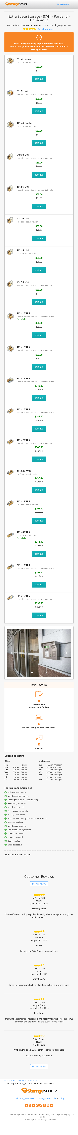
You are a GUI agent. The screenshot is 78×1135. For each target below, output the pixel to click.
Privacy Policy (50, 1114)
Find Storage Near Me (19, 1114)
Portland (33, 1080)
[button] (11, 653)
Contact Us (41, 1117)
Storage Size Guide (47, 1098)
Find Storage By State (24, 1098)
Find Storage (10, 1080)
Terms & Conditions (36, 1114)
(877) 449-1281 (64, 4)
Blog (62, 1098)
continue (39, 79)
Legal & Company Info (65, 1114)
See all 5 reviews (45, 29)
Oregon (22, 1080)
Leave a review (39, 883)
